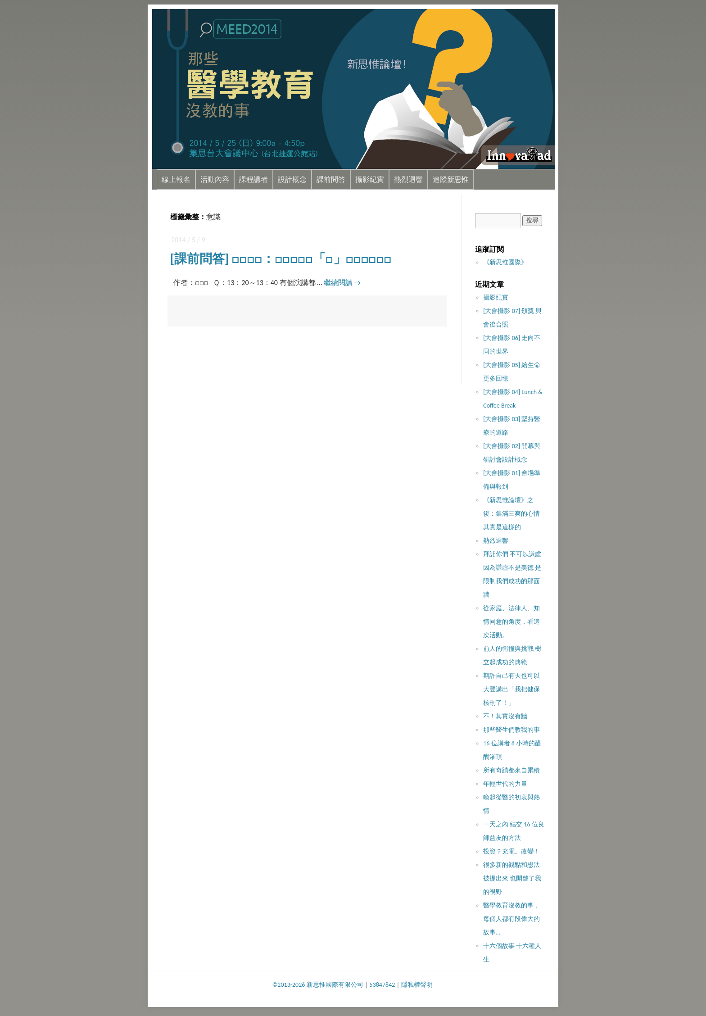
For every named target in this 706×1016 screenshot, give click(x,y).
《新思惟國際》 (505, 262)
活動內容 (214, 179)
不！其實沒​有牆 (505, 716)
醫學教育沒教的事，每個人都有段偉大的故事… (511, 919)
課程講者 (253, 179)
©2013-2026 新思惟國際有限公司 (317, 985)
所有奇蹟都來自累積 (511, 770)
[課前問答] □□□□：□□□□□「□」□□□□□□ (280, 259)
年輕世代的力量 (505, 784)
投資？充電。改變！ (511, 851)
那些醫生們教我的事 (511, 730)
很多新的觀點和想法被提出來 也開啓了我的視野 (512, 878)
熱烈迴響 (408, 179)
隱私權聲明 (417, 985)
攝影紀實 (369, 179)
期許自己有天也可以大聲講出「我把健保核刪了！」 (511, 689)
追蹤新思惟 (451, 179)
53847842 (382, 985)
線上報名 (176, 179)
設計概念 (292, 179)
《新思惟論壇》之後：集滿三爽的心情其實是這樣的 (511, 513)
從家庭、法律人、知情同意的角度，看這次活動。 (511, 621)
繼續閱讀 (342, 282)
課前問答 (331, 179)
